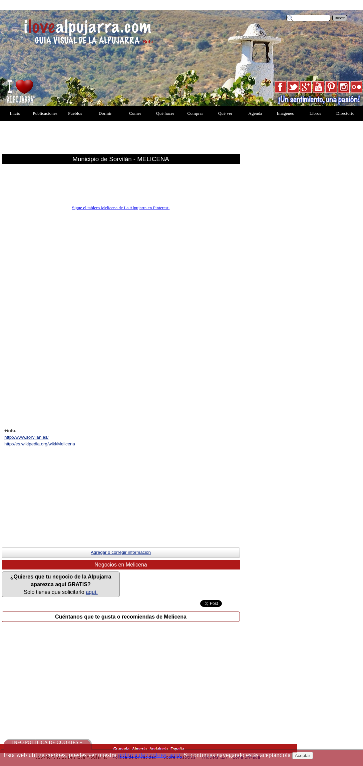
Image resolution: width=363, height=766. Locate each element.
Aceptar (302, 755)
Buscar (340, 18)
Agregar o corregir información (121, 552)
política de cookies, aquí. (150, 754)
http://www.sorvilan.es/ (26, 437)
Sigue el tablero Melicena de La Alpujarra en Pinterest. (121, 207)
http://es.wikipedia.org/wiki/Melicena (39, 443)
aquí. (92, 592)
